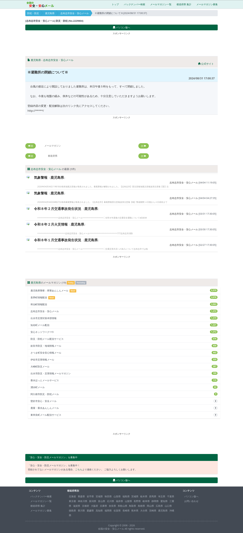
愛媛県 (90, 510)
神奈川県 (82, 501)
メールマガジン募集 (207, 4)
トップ (115, 4)
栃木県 (143, 496)
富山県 (101, 501)
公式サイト (206, 63)
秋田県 (108, 496)
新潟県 (92, 501)
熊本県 (134, 510)
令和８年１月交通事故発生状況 (57, 240)
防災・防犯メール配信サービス (124, 338)
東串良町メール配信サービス (124, 415)
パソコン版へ (191, 496)
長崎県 (126, 510)
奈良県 (112, 505)
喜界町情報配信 (124, 297)
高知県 (99, 510)
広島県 (159, 505)
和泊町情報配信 (124, 304)
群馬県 (152, 496)
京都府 (85, 505)
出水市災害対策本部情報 (124, 318)
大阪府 (94, 505)
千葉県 (170, 496)
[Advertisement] (121, 43)
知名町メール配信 (124, 325)
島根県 (141, 505)
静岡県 (155, 501)
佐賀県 (117, 510)
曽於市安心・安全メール (124, 401)
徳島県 (72, 510)
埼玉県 (161, 496)
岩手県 (90, 496)
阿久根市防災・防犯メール (124, 394)
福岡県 (108, 510)
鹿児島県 (50, 13)
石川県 (110, 501)
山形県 (117, 496)
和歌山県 (122, 505)
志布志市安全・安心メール (74, 13)
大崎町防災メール (124, 366)
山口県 (168, 505)
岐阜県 (146, 501)
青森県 (81, 496)
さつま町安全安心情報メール (124, 352)
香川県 (81, 510)
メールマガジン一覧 (160, 4)
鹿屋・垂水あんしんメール (124, 408)
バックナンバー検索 (134, 4)
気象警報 (40, 177)
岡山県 (150, 505)
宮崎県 (152, 510)
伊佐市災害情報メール (124, 359)
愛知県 (164, 501)
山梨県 (128, 501)
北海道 (72, 496)
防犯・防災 (33, 13)
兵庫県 (103, 505)
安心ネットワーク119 (124, 332)
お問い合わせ (191, 501)
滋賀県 (76, 505)
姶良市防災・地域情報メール (124, 345)
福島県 (126, 496)
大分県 (143, 510)
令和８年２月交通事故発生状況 (57, 208)
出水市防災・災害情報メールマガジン (124, 373)
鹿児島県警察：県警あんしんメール (124, 290)
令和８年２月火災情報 (51, 224)
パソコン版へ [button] (121, 27)
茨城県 (134, 496)
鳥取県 (132, 505)
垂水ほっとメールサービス (124, 380)
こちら (78, 469)
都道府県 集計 (184, 4)
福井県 (119, 501)
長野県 (137, 501)
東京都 (72, 501)
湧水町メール (124, 387)
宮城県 (99, 496)
